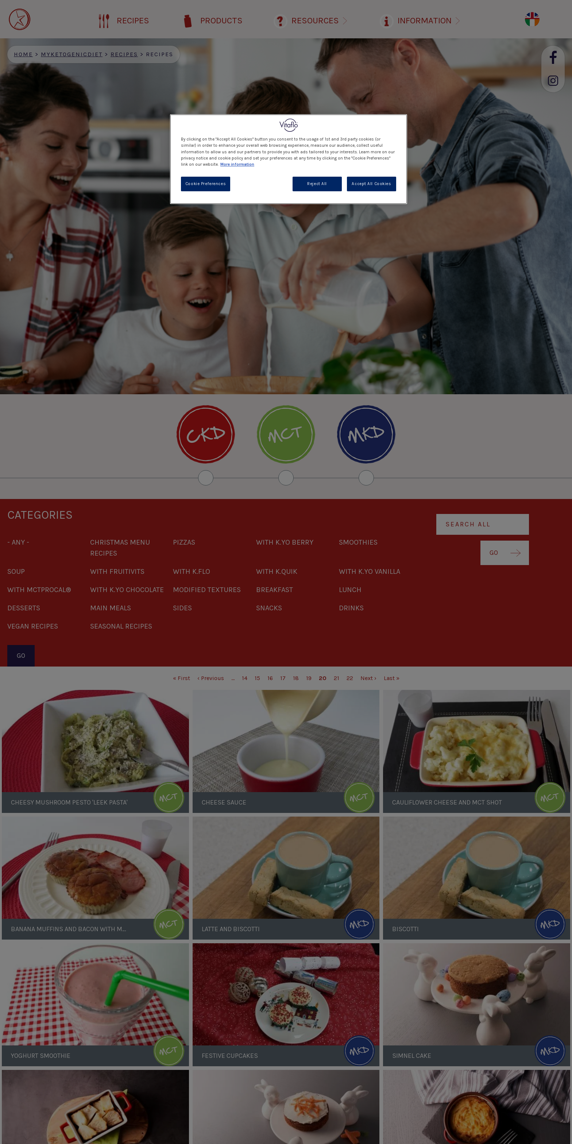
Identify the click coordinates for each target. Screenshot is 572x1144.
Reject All (317, 183)
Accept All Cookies (371, 183)
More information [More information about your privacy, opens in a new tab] (237, 164)
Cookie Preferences (205, 183)
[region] (288, 159)
